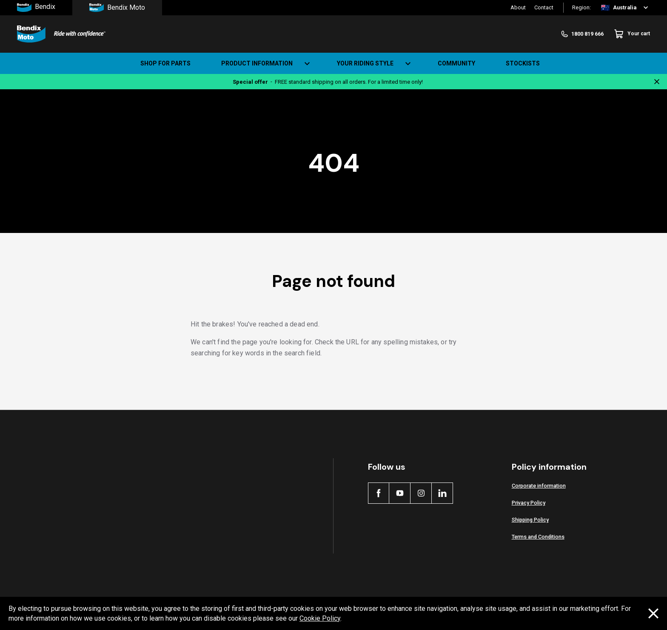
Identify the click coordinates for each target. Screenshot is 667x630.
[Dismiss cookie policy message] (653, 613)
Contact (543, 7)
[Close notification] (656, 81)
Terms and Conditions (538, 537)
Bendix (36, 7)
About (518, 7)
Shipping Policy (530, 519)
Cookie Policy (319, 618)
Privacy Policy (528, 502)
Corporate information (539, 485)
